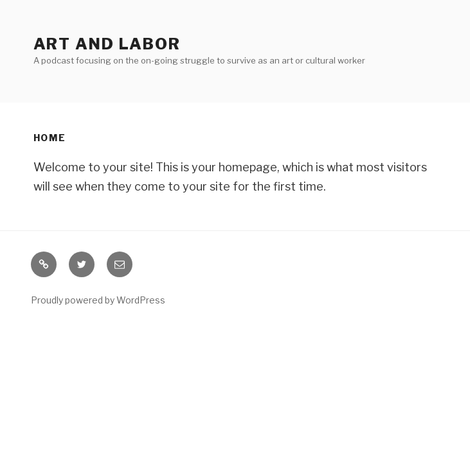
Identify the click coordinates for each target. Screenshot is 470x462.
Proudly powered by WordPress (98, 300)
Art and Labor (107, 44)
